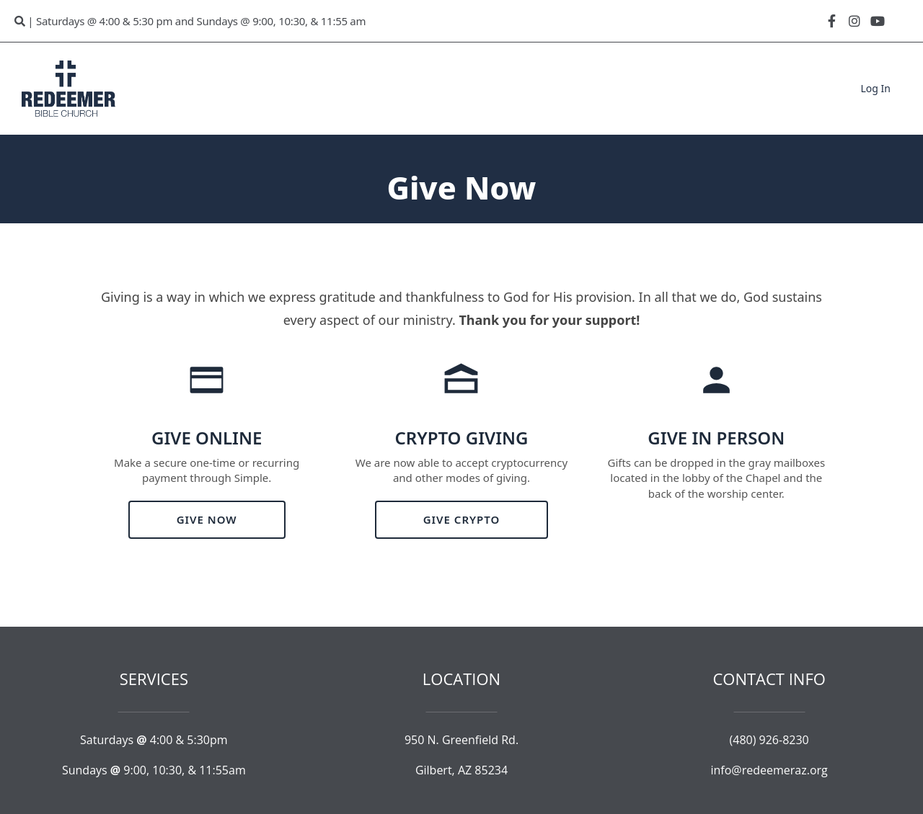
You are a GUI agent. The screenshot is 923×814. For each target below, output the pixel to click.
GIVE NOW (207, 519)
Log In (876, 88)
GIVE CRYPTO (461, 519)
